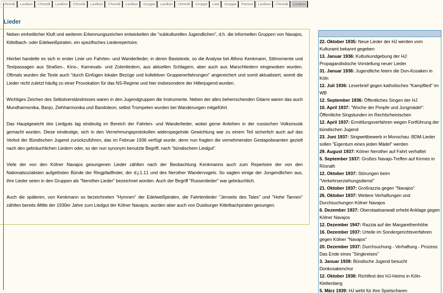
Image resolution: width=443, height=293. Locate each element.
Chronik (9, 4)
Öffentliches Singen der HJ (368, 100)
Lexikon (26, 4)
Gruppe (149, 4)
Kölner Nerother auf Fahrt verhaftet (372, 151)
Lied (215, 4)
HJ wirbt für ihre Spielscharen (363, 290)
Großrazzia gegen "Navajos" (366, 188)
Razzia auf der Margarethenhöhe (373, 224)
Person (247, 4)
